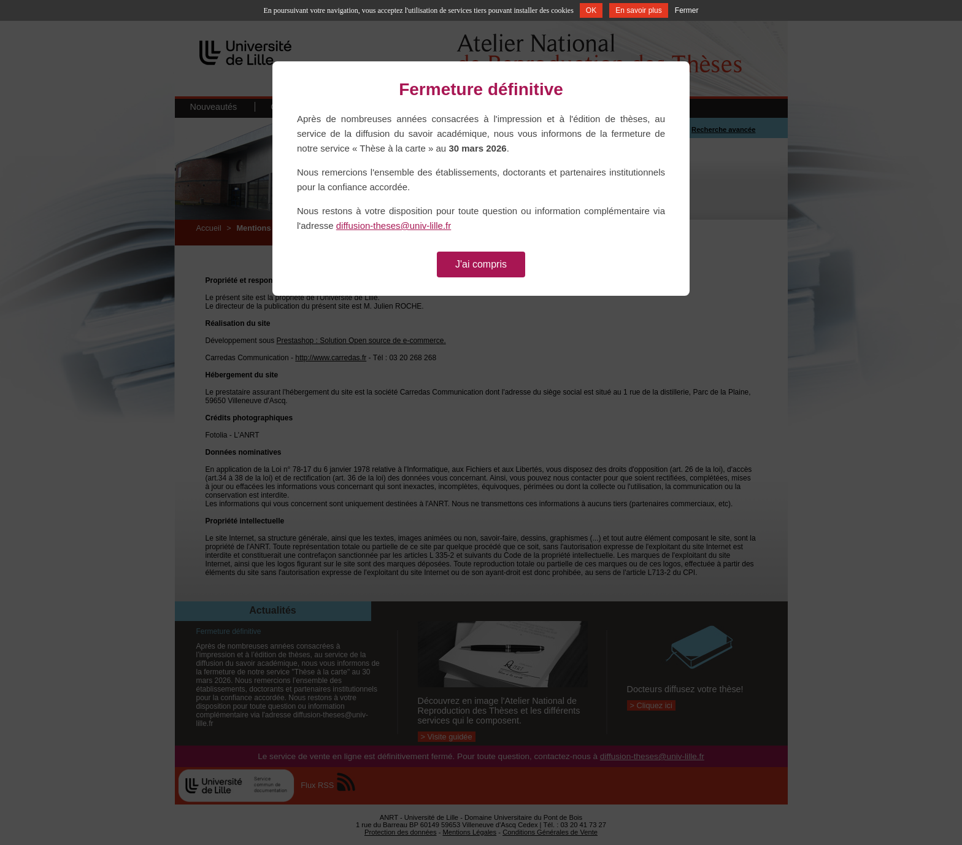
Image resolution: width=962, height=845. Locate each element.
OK (591, 10)
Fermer (687, 10)
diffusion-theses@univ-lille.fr (394, 225)
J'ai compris (481, 264)
